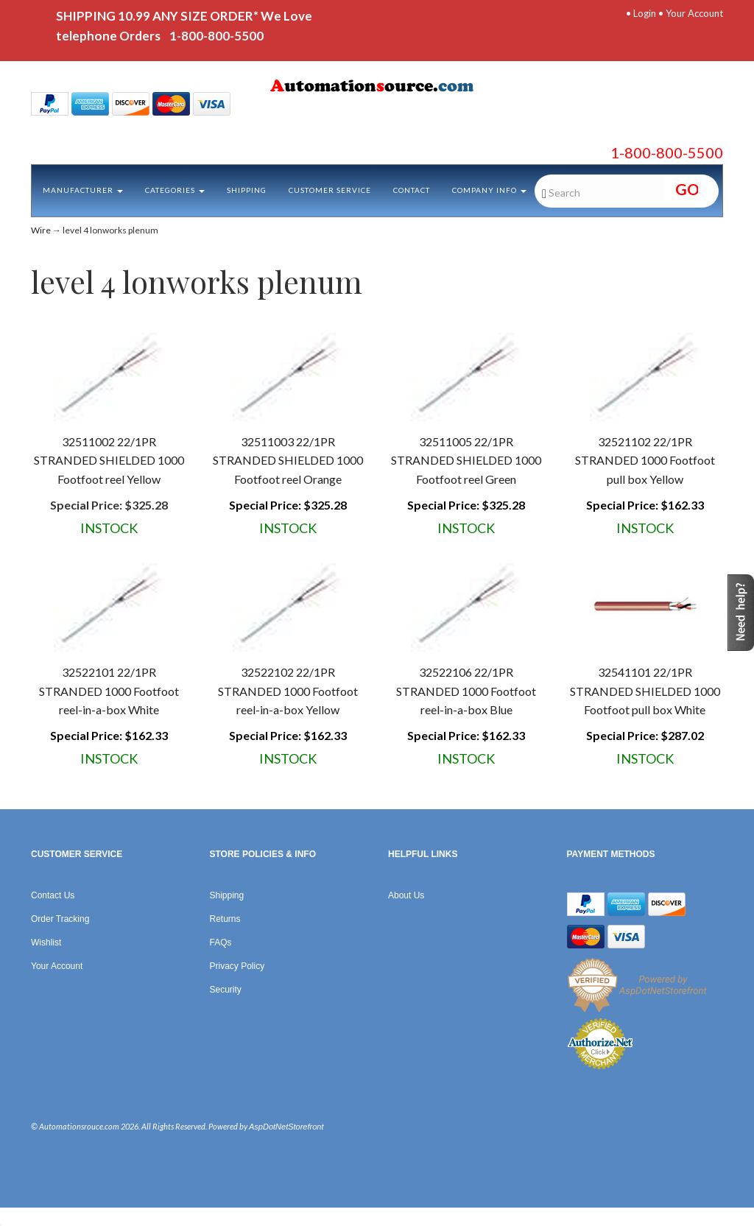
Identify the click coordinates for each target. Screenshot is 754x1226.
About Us (406, 895)
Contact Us (52, 895)
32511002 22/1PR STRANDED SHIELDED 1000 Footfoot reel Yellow (109, 460)
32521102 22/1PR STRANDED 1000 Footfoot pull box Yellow (645, 460)
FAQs (221, 942)
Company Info (489, 190)
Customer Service (330, 190)
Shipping (247, 190)
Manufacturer (83, 190)
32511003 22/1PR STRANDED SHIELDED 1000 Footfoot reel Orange (288, 460)
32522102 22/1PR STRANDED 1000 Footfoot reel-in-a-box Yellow (288, 690)
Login (644, 13)
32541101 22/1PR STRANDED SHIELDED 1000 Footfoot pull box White (645, 690)
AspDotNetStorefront (286, 1126)
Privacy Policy (237, 966)
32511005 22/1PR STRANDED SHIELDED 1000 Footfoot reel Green (466, 460)
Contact (411, 190)
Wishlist (46, 942)
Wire (41, 230)
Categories (175, 190)
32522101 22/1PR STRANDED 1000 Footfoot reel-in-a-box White (109, 690)
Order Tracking (60, 919)
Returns (225, 919)
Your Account (694, 13)
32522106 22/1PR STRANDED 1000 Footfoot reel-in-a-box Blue (466, 690)
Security (226, 989)
